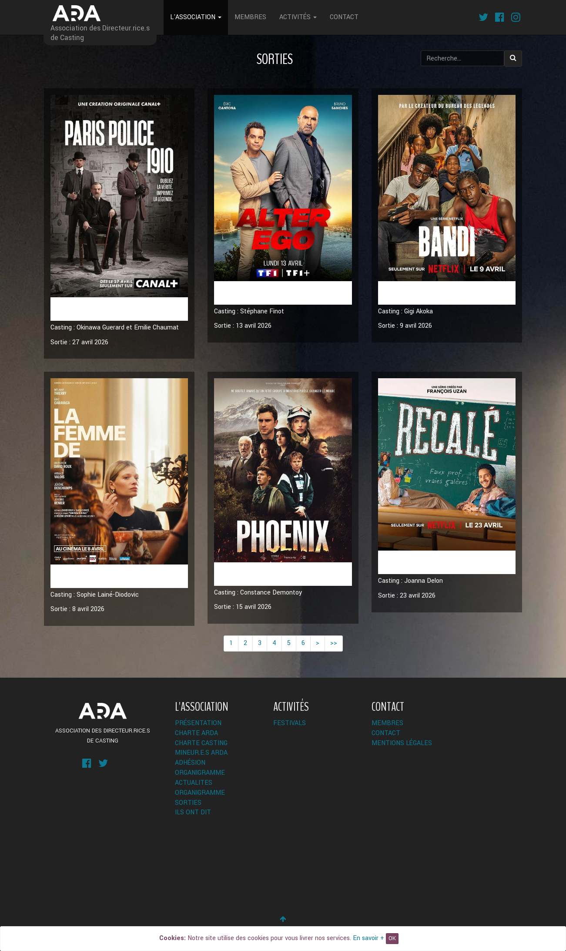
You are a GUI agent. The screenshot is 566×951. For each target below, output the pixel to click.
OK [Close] (392, 938)
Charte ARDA (196, 733)
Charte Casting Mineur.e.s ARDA (201, 748)
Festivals (289, 723)
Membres (250, 17)
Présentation (198, 723)
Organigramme (200, 772)
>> (333, 643)
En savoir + (368, 938)
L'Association (195, 17)
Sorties (188, 802)
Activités (298, 17)
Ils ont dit (193, 812)
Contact (344, 17)
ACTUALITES (193, 782)
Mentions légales (402, 743)
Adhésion (190, 762)
